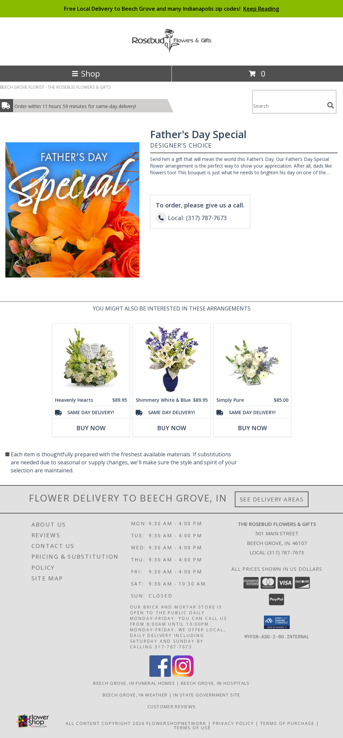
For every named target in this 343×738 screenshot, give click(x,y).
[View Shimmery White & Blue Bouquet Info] (171, 359)
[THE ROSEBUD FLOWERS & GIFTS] (171, 49)
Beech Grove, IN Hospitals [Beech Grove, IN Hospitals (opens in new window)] (215, 683)
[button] (277, 622)
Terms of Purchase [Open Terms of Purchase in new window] (287, 723)
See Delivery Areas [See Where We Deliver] (272, 499)
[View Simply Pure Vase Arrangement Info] (252, 359)
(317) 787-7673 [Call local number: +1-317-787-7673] (285, 552)
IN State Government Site (206, 695)
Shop (86, 73)
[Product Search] (288, 106)
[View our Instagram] (183, 675)
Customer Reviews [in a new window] (171, 707)
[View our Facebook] (160, 675)
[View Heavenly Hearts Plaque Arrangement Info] (91, 359)
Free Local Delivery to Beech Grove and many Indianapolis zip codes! (171, 8)
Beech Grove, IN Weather (134, 695)
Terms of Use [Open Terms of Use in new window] (192, 728)
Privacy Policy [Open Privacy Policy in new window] (233, 723)
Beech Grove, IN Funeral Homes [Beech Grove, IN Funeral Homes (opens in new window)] (134, 683)
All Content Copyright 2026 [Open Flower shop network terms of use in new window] (105, 723)
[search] (330, 105)
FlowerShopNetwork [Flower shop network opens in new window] (176, 723)
